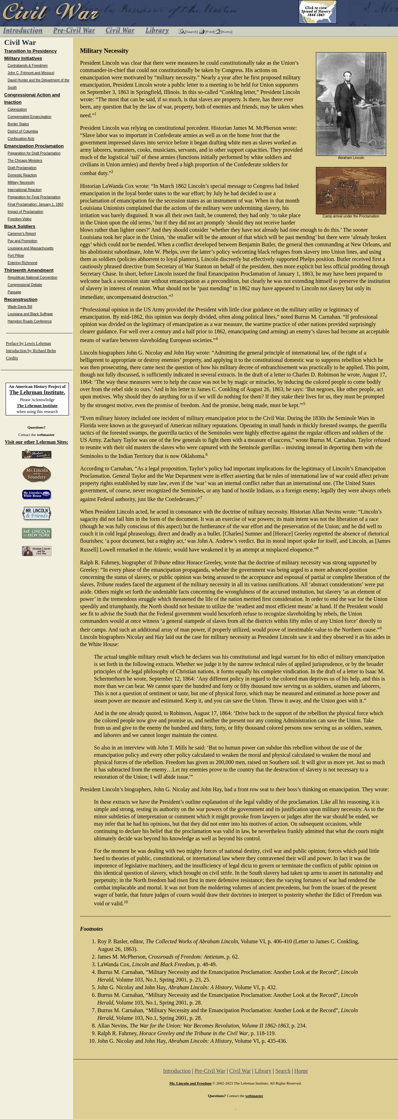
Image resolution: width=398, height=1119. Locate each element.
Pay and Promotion (22, 241)
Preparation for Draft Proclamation (34, 153)
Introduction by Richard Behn (31, 350)
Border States (18, 124)
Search (282, 1071)
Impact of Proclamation (25, 212)
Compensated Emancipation (29, 117)
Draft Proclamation (22, 168)
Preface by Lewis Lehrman (28, 343)
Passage (14, 292)
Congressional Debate (25, 285)
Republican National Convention (32, 277)
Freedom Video (19, 219)
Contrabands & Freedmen (28, 66)
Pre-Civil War (209, 1071)
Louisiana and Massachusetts (31, 248)
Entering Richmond (22, 263)
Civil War (240, 1071)
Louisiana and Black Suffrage (30, 314)
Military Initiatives (23, 58)
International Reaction (24, 190)
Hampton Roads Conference (30, 321)
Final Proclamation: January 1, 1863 (35, 204)
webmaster (46, 434)
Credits (12, 358)
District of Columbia (23, 131)
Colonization (17, 109)
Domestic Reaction (22, 175)
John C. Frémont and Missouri (31, 73)
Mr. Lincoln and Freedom (190, 1083)
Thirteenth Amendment (29, 270)
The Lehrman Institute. (37, 392)
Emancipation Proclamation (34, 146)
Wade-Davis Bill (20, 307)
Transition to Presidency (30, 51)
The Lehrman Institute (37, 405)
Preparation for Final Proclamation (34, 197)
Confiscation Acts (21, 139)
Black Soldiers (19, 226)
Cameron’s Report (22, 234)
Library (263, 1071)
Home (301, 1071)
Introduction (177, 1071)
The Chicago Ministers (25, 160)
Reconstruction (20, 299)
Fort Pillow (16, 255)
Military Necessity (21, 182)
